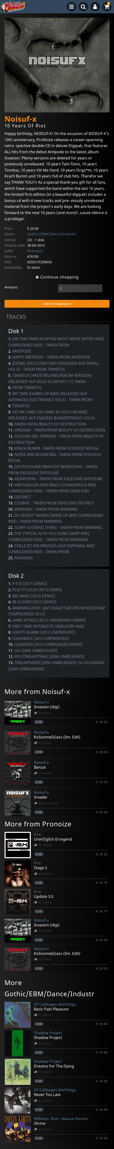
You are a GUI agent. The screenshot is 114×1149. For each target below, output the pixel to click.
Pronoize (35, 251)
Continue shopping (57, 277)
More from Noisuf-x (37, 691)
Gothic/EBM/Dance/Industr (51, 234)
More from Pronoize (38, 823)
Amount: (11, 287)
